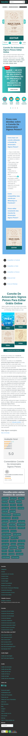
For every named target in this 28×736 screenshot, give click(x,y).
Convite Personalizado (6, 583)
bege (21, 61)
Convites (3, 566)
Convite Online (4, 578)
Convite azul (4, 524)
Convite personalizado (6, 514)
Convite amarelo (21, 540)
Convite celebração (17, 534)
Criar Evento (4, 715)
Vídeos (3, 711)
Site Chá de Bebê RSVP (7, 644)
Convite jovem (5, 547)
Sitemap (3, 718)
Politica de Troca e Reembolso (8, 699)
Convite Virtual (4, 576)
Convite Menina (5, 498)
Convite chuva (21, 498)
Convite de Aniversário (6, 590)
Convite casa (21, 547)
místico (15, 61)
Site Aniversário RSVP (6, 635)
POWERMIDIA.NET (6, 692)
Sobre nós (3, 682)
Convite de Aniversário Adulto (8, 622)
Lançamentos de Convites (7, 574)
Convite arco (12, 504)
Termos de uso (4, 697)
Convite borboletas (5, 557)
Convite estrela (5, 521)
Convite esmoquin (15, 557)
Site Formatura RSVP (6, 642)
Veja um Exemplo (5, 432)
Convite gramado (13, 547)
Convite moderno (5, 544)
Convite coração (5, 508)
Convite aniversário (21, 524)
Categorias (3, 569)
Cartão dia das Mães (6, 669)
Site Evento (15, 42)
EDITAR (14, 38)
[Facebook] (2, 685)
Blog (2, 706)
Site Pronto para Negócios (7, 658)
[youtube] (5, 685)
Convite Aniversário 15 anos (8, 592)
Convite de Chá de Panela (7, 613)
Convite (5, 42)
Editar (8, 328)
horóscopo (5, 61)
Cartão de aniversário (6, 667)
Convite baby (4, 527)
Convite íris (19, 504)
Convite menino (21, 544)
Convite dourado (12, 527)
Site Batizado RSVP (6, 648)
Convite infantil (21, 508)
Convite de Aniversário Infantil (8, 625)
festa (22, 58)
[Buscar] (23, 2)
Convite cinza (13, 531)
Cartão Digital (4, 653)
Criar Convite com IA (6, 713)
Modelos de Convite (6, 585)
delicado (11, 63)
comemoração (11, 59)
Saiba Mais (7, 320)
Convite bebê (11, 554)
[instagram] (4, 685)
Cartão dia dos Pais (6, 671)
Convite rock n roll (14, 537)
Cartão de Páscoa (5, 673)
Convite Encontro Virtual (7, 629)
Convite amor (4, 501)
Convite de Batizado (6, 618)
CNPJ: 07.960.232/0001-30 (7, 720)
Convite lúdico (15, 518)
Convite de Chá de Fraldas (7, 611)
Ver (13, 441)
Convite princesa (19, 554)
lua (4, 63)
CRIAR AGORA (14, 89)
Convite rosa (11, 501)
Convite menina (21, 521)
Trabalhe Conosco (6, 598)
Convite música (5, 540)
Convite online (5, 511)
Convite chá (4, 554)
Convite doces (18, 550)
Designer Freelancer (10, 601)
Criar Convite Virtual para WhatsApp (10, 587)
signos (22, 59)
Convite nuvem (13, 498)
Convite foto (19, 501)
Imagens (3, 708)
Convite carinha (5, 504)
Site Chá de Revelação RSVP (8, 646)
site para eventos (16, 422)
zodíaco (11, 61)
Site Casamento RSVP (6, 637)
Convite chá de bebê (6, 518)
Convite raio (13, 544)
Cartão (3, 664)
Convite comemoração (6, 534)
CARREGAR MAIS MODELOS (14, 350)
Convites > (5, 7)
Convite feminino (21, 527)
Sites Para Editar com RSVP (8, 632)
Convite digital (12, 511)
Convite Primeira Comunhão (8, 627)
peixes (15, 63)
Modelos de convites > (13, 7)
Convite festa (13, 508)
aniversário (18, 59)
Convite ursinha (13, 521)
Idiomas (3, 722)
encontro (5, 59)
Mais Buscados (5, 704)
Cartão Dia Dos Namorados (7, 678)
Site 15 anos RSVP (5, 639)
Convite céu (4, 550)
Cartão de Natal (5, 676)
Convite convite (12, 524)
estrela (6, 63)
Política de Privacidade (6, 695)
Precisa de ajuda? (5, 690)
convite (25, 378)
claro (18, 61)
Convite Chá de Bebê (6, 594)
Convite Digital (4, 581)
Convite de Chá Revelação (7, 616)
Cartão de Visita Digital (6, 655)
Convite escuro (13, 540)
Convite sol (11, 550)
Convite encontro (5, 537)
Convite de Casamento (6, 620)
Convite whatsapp (16, 514)
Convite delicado (5, 531)
